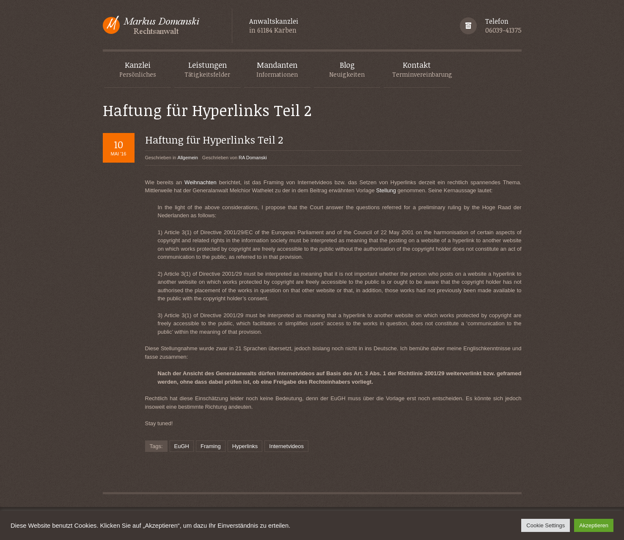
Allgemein (188, 157)
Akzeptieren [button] (593, 525)
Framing (211, 446)
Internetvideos (286, 446)
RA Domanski (253, 157)
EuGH (181, 446)
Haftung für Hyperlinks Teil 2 (214, 140)
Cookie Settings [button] (545, 525)
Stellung (386, 190)
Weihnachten (200, 182)
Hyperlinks (245, 446)
